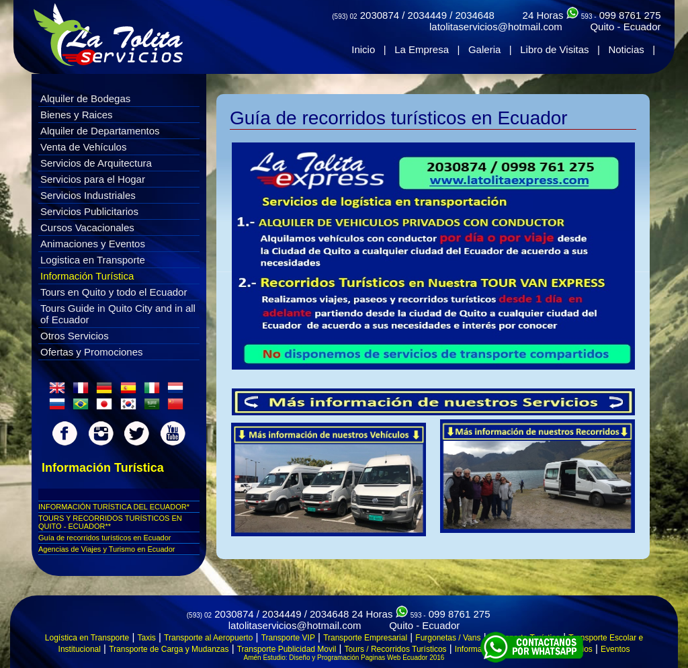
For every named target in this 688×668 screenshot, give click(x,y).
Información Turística (87, 276)
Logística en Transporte (87, 637)
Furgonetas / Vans (447, 637)
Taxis (147, 637)
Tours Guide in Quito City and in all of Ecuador (118, 313)
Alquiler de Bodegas (85, 98)
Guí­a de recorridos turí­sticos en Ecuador (104, 538)
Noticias (626, 49)
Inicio (363, 49)
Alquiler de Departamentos (100, 130)
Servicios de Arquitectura (96, 163)
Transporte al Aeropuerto (208, 637)
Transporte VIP (288, 637)
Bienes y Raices (76, 114)
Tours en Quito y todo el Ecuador (113, 292)
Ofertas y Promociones (91, 352)
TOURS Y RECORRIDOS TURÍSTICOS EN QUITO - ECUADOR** (110, 522)
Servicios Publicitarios (89, 211)
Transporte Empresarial (365, 637)
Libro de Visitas (554, 49)
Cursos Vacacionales (87, 227)
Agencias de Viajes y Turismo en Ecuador (106, 549)
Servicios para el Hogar (92, 179)
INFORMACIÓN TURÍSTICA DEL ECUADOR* (113, 507)
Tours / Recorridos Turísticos (396, 649)
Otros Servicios (74, 335)
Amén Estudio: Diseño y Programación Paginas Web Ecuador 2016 (344, 657)
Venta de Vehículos (83, 147)
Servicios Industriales (88, 195)
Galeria (484, 49)
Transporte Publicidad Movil (287, 649)
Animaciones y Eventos (92, 243)
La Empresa (421, 49)
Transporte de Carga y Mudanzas (168, 649)
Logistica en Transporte (92, 259)
